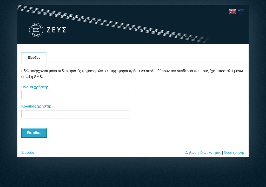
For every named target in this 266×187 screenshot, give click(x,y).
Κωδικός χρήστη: (36, 106)
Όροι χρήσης (234, 152)
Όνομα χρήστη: (34, 87)
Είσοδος (34, 57)
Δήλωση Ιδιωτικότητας (203, 152)
